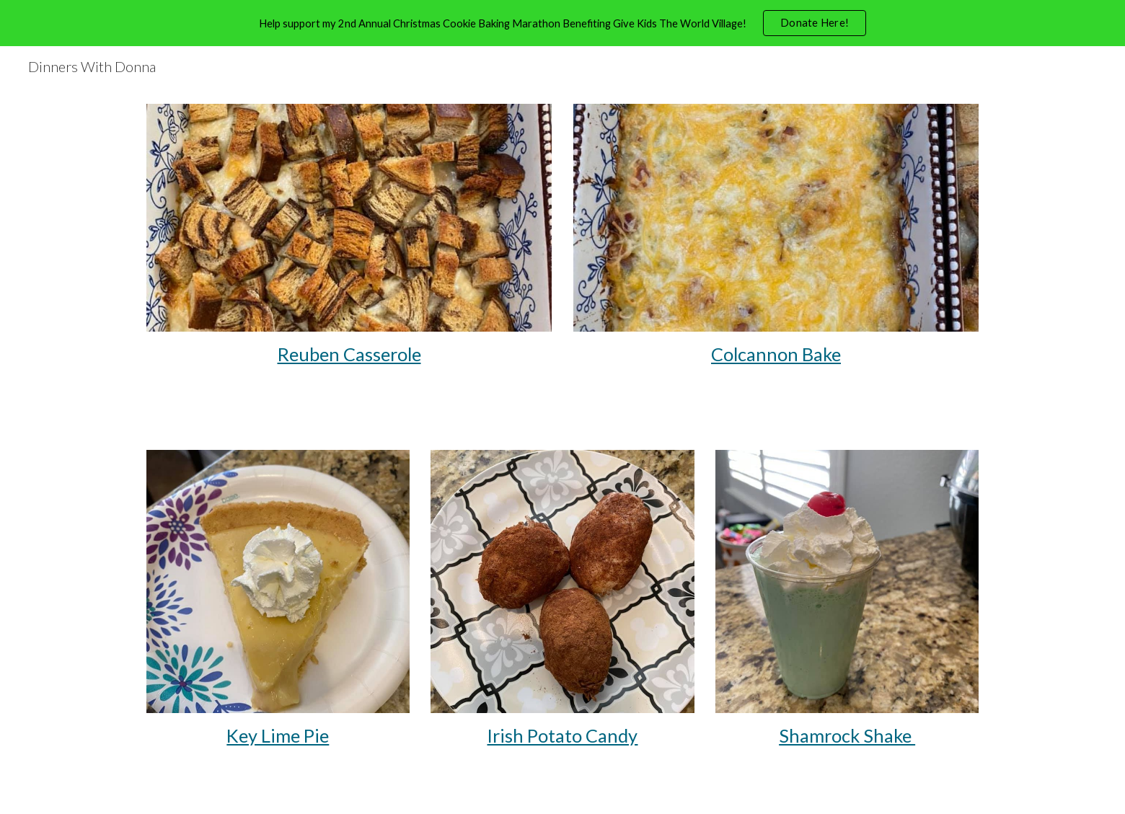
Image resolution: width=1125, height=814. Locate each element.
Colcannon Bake (776, 354)
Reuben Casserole (349, 354)
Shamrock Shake (847, 735)
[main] (349, 354)
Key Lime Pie (277, 735)
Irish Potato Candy (562, 735)
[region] (562, 23)
